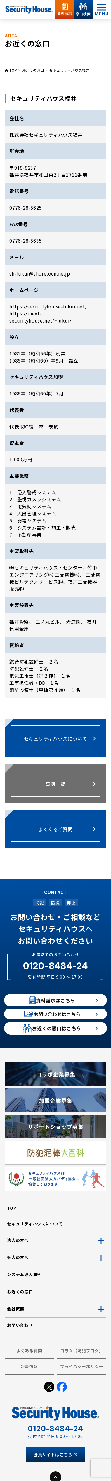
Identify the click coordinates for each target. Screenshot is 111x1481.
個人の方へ (18, 1281)
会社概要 (15, 1332)
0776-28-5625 (25, 207)
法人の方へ (18, 1264)
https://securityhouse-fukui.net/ (48, 306)
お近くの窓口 (33, 70)
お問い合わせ (20, 1349)
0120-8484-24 (55, 965)
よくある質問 (29, 1374)
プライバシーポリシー (81, 1390)
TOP (13, 70)
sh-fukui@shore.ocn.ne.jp (39, 273)
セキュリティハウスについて (35, 1247)
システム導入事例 (24, 1298)
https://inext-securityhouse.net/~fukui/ (40, 317)
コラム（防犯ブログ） (81, 1374)
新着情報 (29, 1390)
